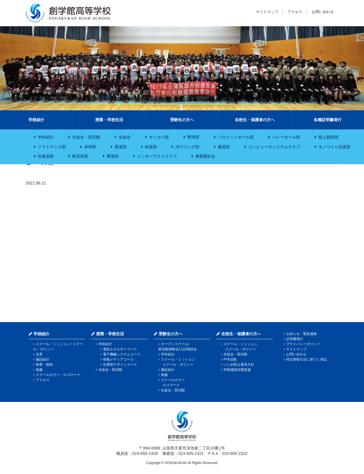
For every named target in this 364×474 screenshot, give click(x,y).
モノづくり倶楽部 (334, 147)
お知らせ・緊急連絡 (301, 334)
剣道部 (151, 147)
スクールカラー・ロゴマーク (58, 375)
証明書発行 (294, 339)
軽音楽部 (80, 156)
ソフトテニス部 (52, 147)
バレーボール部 (286, 137)
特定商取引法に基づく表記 (306, 359)
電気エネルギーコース (120, 349)
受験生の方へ (182, 119)
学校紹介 (36, 119)
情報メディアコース (118, 359)
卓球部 (90, 147)
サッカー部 (159, 137)
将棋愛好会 (205, 156)
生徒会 (125, 137)
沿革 (39, 354)
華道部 (113, 156)
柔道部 (121, 147)
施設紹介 (42, 359)
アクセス (295, 12)
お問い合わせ (323, 12)
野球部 (193, 137)
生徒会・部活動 (86, 137)
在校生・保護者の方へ (255, 119)
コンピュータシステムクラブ (274, 147)
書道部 (224, 147)
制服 (39, 370)
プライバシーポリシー (303, 344)
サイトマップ (267, 12)
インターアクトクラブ (157, 156)
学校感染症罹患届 (237, 370)
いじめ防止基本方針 (239, 365)
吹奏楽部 (46, 156)
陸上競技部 (328, 137)
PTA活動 (230, 359)
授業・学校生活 (109, 119)
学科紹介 (46, 137)
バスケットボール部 (236, 137)
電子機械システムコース (121, 354)
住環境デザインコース (120, 365)
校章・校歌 (44, 365)
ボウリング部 (187, 147)
